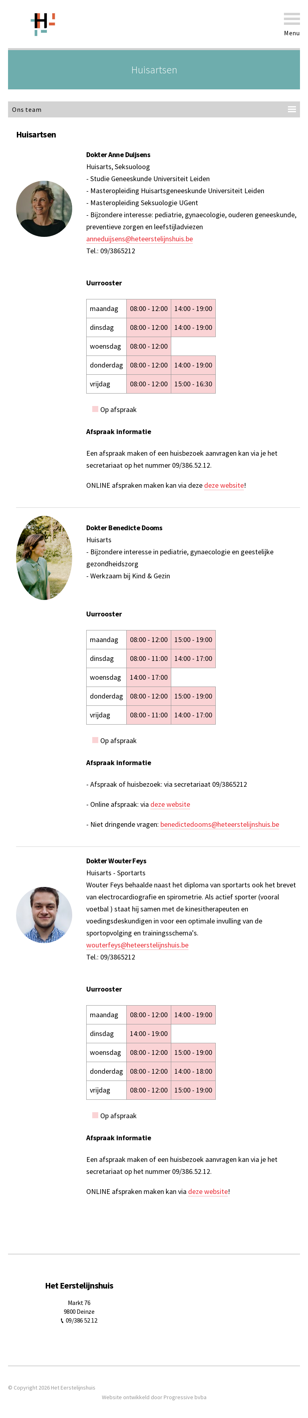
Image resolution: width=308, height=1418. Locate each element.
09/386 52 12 (81, 1320)
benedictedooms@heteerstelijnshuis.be (219, 824)
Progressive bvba (185, 1397)
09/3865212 (117, 250)
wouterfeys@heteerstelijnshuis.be (137, 944)
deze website (224, 485)
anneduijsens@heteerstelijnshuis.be (139, 238)
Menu (292, 25)
